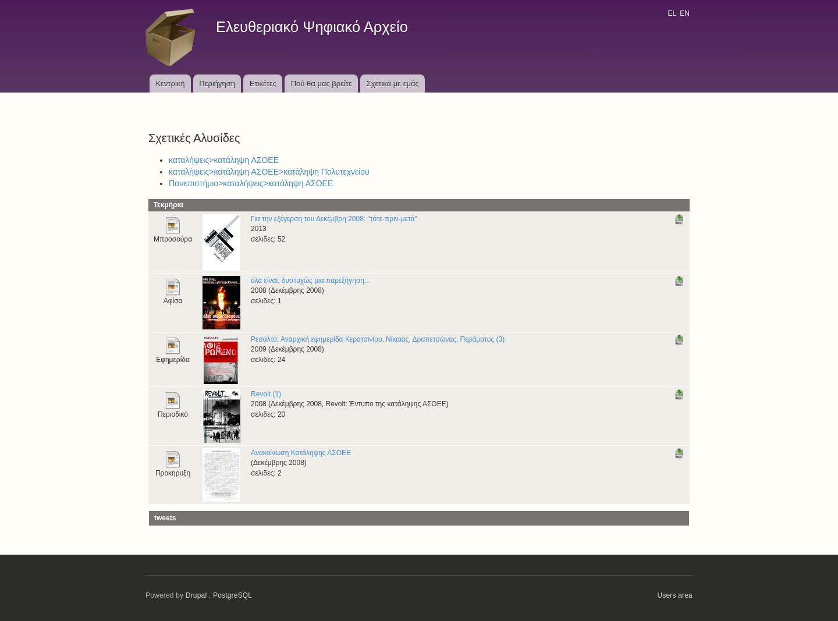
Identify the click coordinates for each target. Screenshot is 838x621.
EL (671, 13)
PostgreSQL (232, 595)
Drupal (196, 595)
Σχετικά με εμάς (393, 83)
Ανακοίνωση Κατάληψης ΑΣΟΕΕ (301, 453)
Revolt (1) (266, 394)
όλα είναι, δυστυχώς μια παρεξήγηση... (310, 280)
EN (685, 13)
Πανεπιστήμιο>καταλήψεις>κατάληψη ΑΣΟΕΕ (251, 183)
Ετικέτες (263, 83)
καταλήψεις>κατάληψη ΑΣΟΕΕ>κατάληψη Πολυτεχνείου (269, 171)
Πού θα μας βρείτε (321, 83)
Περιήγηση (217, 83)
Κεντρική (169, 83)
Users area (675, 595)
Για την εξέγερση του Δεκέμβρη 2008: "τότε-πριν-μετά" (334, 219)
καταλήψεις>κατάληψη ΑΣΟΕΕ (224, 160)
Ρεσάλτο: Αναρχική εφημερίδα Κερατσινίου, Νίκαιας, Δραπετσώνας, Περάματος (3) (378, 339)
